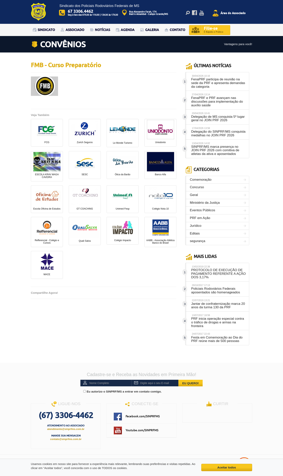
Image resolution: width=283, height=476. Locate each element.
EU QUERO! (190, 383)
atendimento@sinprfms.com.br (65, 429)
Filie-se (213, 30)
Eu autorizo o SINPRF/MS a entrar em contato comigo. (122, 391)
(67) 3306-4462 (66, 415)
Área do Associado (233, 13)
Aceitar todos (226, 467)
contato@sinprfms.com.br (65, 439)
